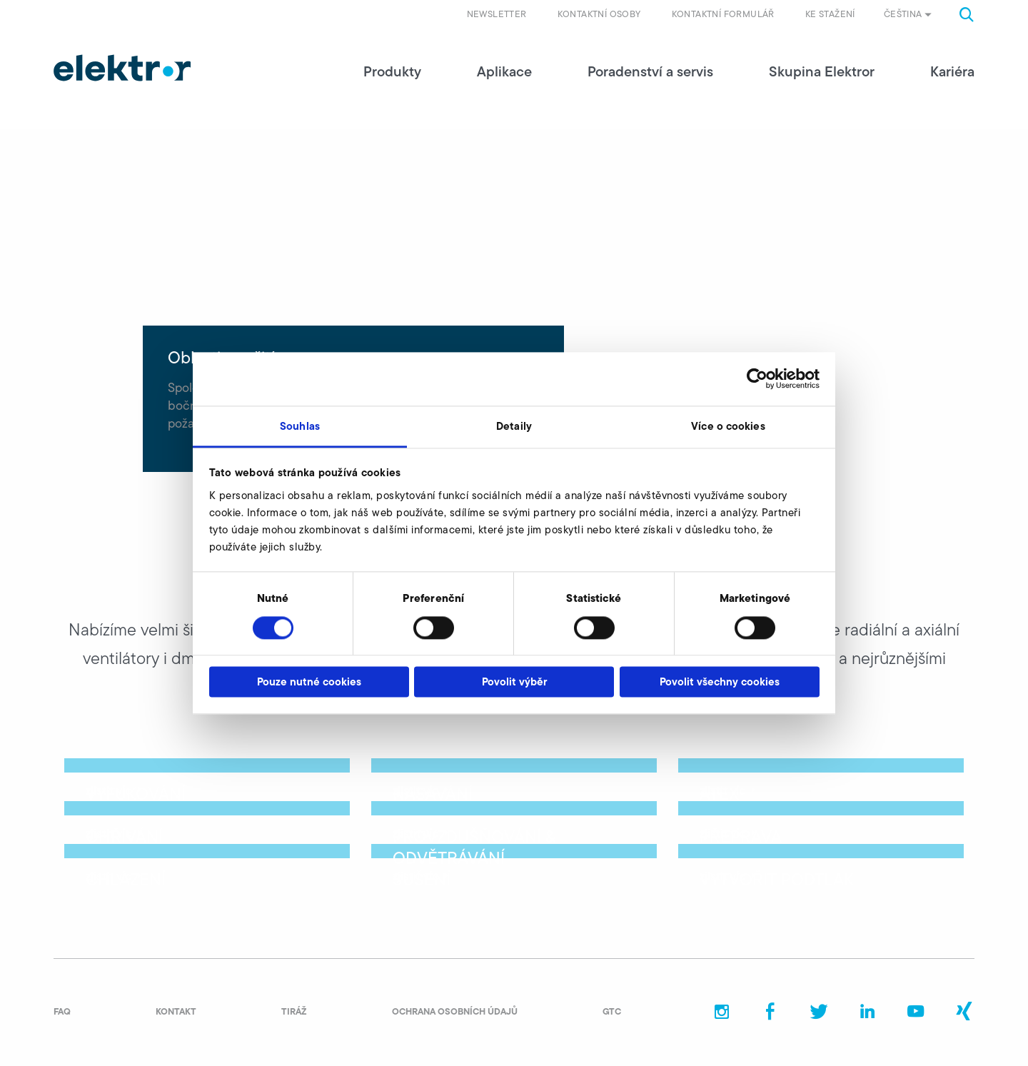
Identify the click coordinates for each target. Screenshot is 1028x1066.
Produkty (392, 71)
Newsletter (497, 14)
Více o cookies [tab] (728, 426)
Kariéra (952, 71)
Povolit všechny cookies (720, 682)
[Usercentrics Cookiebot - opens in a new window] (757, 378)
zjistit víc (115, 790)
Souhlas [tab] (300, 426)
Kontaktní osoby (599, 14)
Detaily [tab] (514, 426)
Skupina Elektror (822, 71)
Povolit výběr (514, 682)
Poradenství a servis (650, 71)
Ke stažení (830, 14)
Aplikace (504, 71)
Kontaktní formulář (723, 14)
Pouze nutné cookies (309, 682)
